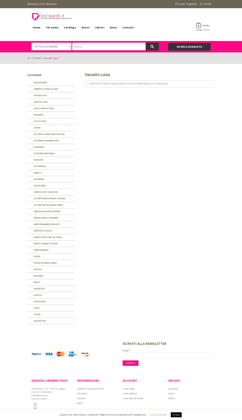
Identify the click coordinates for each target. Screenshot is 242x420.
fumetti (38, 172)
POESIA (37, 256)
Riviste (37, 282)
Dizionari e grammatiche (46, 140)
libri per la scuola (43, 230)
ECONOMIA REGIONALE (44, 153)
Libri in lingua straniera (46, 217)
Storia (37, 314)
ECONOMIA (39, 147)
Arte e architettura (44, 108)
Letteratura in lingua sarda (48, 205)
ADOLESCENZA (40, 82)
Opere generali (41, 250)
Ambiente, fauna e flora (46, 89)
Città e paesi (40, 121)
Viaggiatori (40, 321)
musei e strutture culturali (48, 237)
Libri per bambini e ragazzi (47, 224)
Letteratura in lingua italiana (49, 198)
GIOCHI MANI (39, 185)
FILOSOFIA (38, 159)
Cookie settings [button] (158, 414)
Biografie (38, 114)
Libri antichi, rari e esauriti (47, 211)
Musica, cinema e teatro (46, 243)
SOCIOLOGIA (39, 301)
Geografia (39, 179)
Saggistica (39, 288)
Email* (167, 354)
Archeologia (40, 95)
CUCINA (37, 127)
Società (38, 295)
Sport (37, 308)
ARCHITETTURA (41, 102)
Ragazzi (38, 269)
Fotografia (40, 166)
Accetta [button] (176, 414)
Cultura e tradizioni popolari (49, 134)
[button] (189, 47)
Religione (38, 275)
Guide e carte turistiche (46, 192)
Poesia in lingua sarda (45, 263)
